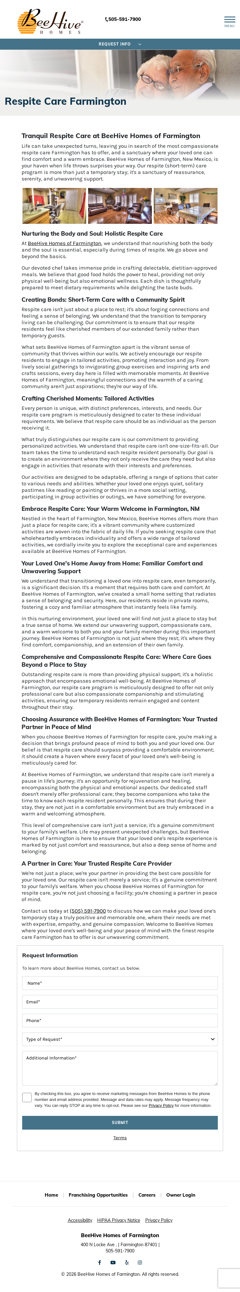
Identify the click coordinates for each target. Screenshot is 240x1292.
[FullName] (120, 983)
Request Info (120, 44)
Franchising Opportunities (98, 1195)
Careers (147, 1195)
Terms (120, 1138)
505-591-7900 (124, 19)
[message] (120, 1068)
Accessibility (80, 1220)
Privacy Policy (161, 1105)
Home (51, 1195)
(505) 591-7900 (88, 911)
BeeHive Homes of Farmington (64, 243)
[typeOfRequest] (120, 1039)
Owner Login (180, 1195)
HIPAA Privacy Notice (118, 1220)
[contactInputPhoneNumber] (120, 1020)
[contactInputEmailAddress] (120, 1002)
